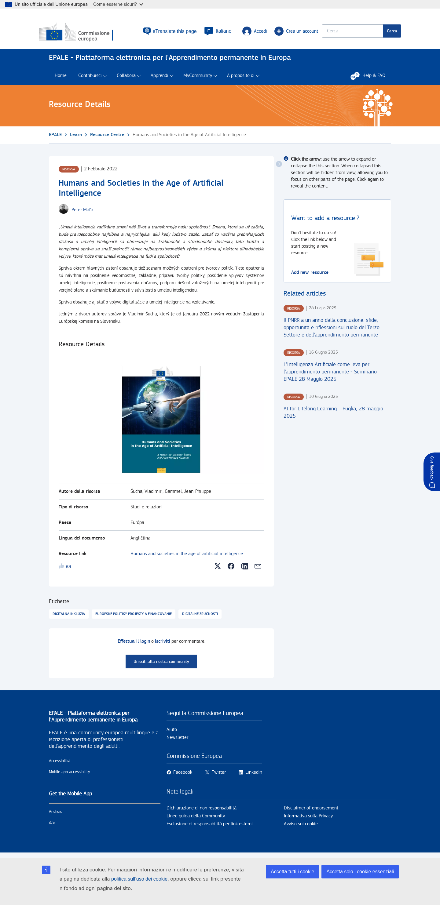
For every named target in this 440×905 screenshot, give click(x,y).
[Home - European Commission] (92, 33)
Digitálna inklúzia (69, 617)
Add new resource (309, 275)
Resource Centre (107, 137)
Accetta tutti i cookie (292, 871)
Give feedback (431, 468)
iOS (52, 825)
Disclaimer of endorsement (311, 811)
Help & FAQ (371, 78)
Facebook (182, 775)
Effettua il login (134, 644)
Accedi (246, 32)
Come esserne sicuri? (118, 4)
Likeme (62, 570)
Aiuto (172, 733)
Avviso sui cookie (301, 827)
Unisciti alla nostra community (161, 664)
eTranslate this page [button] (161, 32)
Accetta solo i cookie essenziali (360, 871)
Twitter (219, 775)
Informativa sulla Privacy (308, 819)
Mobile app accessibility (69, 774)
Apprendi (159, 79)
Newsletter (177, 740)
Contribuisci (90, 79)
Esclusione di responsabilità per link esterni (210, 827)
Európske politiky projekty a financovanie (133, 617)
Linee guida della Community (196, 819)
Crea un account (279, 32)
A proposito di (241, 79)
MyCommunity (197, 79)
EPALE (55, 137)
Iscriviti (162, 644)
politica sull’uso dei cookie (139, 878)
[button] (209, 32)
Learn (76, 137)
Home (61, 79)
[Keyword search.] (342, 32)
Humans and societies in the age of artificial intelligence (186, 557)
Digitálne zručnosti (200, 617)
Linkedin (253, 775)
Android (55, 814)
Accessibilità (59, 763)
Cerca (382, 32)
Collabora (126, 79)
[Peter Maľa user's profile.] (82, 213)
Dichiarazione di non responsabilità (202, 811)
